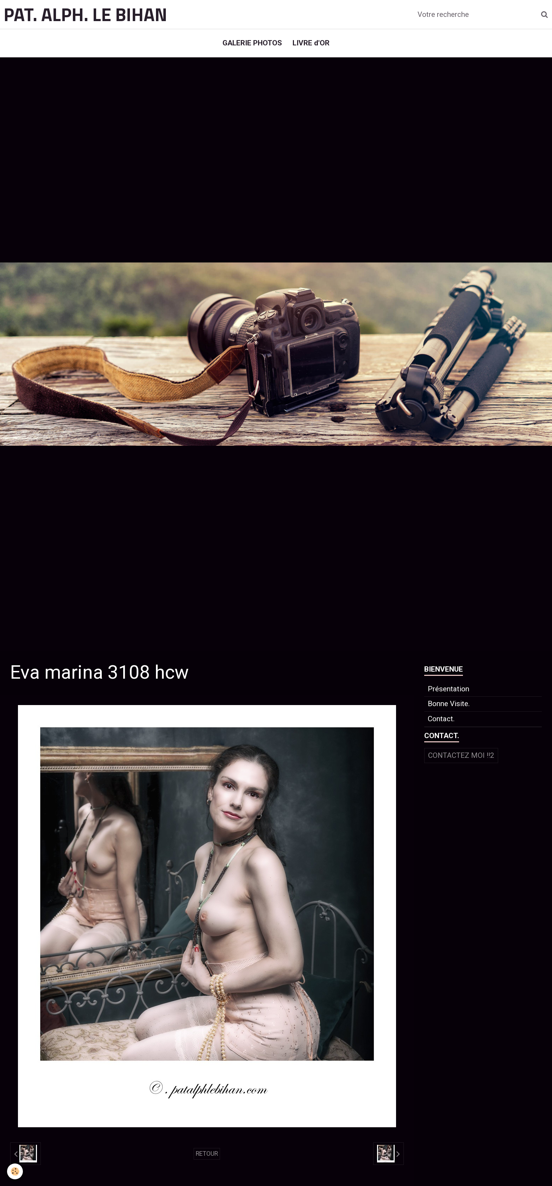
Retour (207, 1153)
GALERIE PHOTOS (252, 43)
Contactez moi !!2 (461, 755)
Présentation (448, 689)
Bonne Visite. (449, 703)
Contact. (441, 719)
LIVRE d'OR (311, 43)
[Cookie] (15, 1171)
